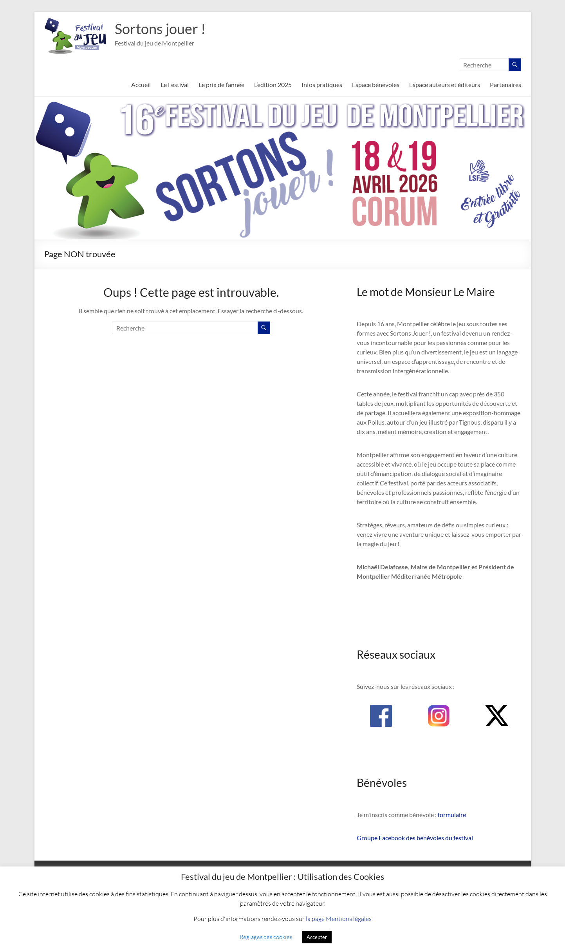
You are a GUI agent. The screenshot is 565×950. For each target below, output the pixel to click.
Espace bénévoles (375, 84)
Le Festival (175, 84)
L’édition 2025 (273, 84)
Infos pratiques (321, 84)
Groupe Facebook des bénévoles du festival (415, 837)
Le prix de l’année (221, 84)
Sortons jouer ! (160, 28)
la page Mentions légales (339, 918)
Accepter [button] (317, 937)
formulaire (452, 814)
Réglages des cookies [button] (266, 936)
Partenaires (505, 84)
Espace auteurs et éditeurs (444, 84)
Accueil (141, 84)
